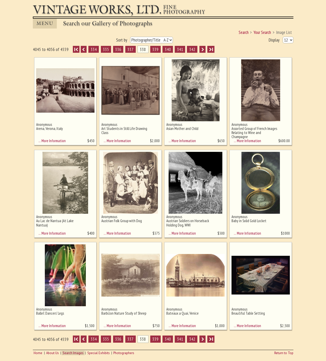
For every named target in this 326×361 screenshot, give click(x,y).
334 (94, 49)
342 (192, 49)
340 (168, 49)
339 (155, 49)
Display (274, 40)
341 (180, 49)
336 (118, 49)
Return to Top (283, 353)
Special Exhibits (98, 353)
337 (130, 49)
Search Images (73, 353)
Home (38, 353)
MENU (44, 23)
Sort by (122, 40)
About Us (52, 353)
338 (143, 49)
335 (106, 49)
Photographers (123, 353)
